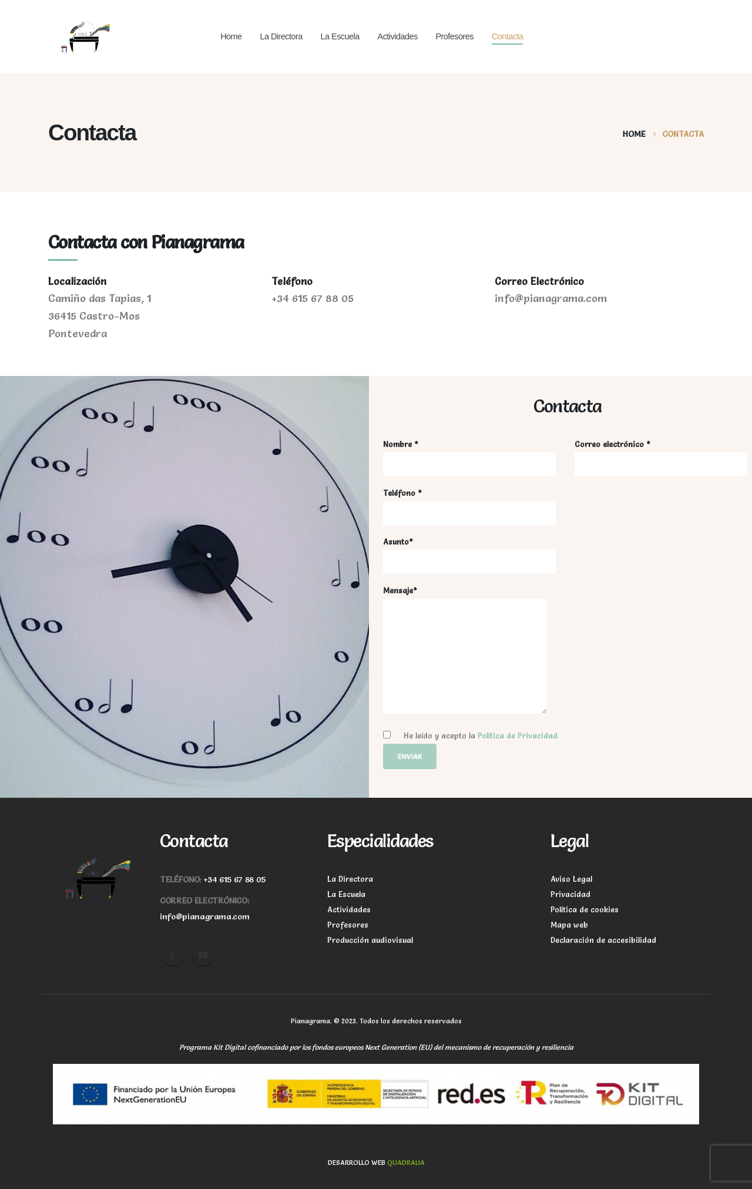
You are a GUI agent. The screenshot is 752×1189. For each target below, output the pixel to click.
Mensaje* (465, 650)
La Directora (281, 36)
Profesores (454, 36)
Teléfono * (469, 507)
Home (230, 36)
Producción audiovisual (370, 940)
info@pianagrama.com (204, 916)
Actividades (398, 36)
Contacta (507, 36)
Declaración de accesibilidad (603, 940)
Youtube (203, 954)
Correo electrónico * (661, 458)
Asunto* (469, 556)
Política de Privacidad (518, 735)
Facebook (172, 954)
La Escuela (340, 36)
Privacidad (570, 894)
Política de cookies (584, 909)
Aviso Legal (571, 879)
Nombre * (469, 458)
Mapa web (569, 925)
